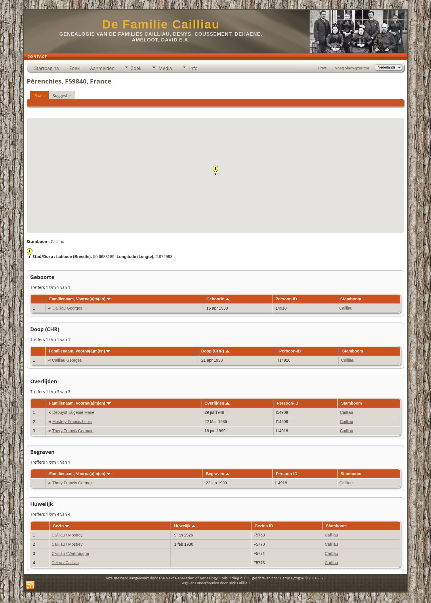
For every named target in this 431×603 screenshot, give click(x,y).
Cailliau (345, 308)
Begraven (218, 473)
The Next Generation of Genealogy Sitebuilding (199, 578)
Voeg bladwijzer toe (352, 68)
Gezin (61, 526)
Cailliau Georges (67, 308)
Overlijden (217, 403)
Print (322, 68)
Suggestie (61, 95)
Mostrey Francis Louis (72, 421)
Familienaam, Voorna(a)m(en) (80, 299)
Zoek (74, 68)
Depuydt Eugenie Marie (73, 412)
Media (165, 68)
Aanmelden (102, 68)
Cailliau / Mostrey (67, 535)
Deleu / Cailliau (65, 562)
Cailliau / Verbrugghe (70, 553)
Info (193, 68)
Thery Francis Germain (73, 430)
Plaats (39, 95)
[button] (215, 170)
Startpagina (46, 68)
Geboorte (218, 299)
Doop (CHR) (215, 351)
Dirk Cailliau (239, 583)
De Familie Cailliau (161, 24)
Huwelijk (185, 526)
